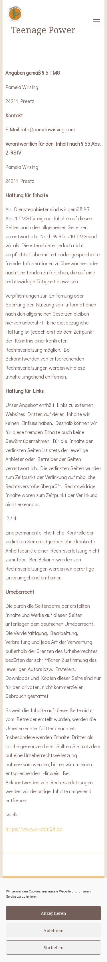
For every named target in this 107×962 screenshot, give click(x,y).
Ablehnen (53, 930)
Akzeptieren (53, 913)
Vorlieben (54, 947)
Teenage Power (43, 30)
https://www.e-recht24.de (33, 828)
